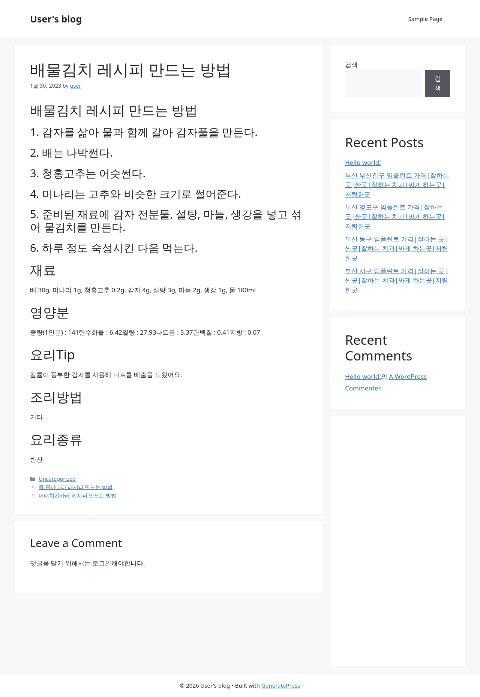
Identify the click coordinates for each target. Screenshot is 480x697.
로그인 (101, 563)
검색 (351, 64)
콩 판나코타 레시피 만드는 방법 (75, 487)
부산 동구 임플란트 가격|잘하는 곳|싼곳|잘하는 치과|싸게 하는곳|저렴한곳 (396, 248)
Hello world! (363, 162)
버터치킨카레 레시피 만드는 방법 (77, 495)
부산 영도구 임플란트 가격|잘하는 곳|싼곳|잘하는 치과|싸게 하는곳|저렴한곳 (395, 216)
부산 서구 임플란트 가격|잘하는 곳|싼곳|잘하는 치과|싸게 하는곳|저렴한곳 (396, 280)
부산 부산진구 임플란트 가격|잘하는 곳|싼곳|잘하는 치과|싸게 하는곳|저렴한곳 (397, 185)
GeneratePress (280, 685)
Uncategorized (57, 478)
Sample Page (425, 18)
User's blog (56, 18)
